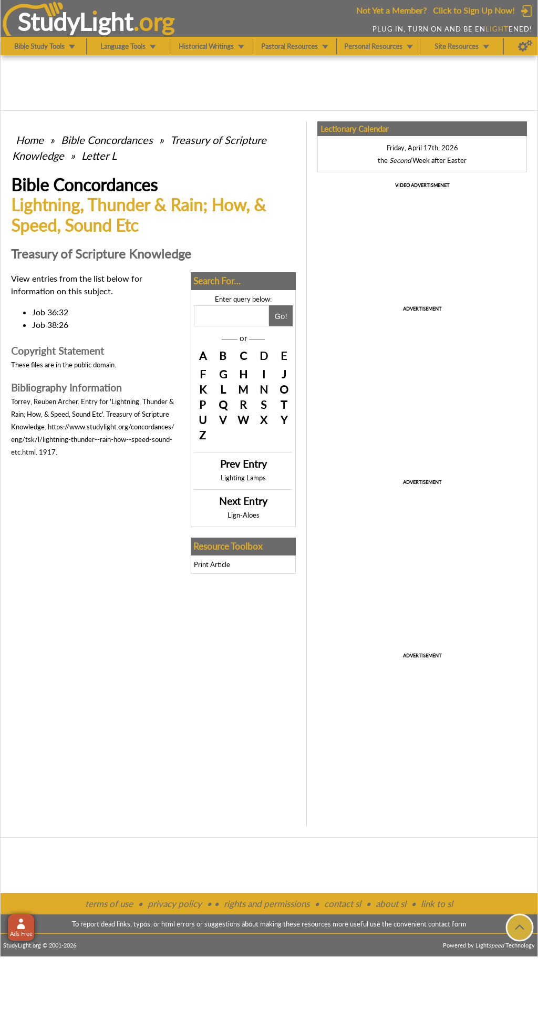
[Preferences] (525, 46)
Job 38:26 (50, 325)
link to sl (437, 903)
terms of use (109, 903)
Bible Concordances (107, 139)
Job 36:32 (50, 312)
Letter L (99, 155)
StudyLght (75, 21)
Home (30, 139)
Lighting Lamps (243, 477)
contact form (447, 924)
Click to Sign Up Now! (473, 10)
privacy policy (175, 903)
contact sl (342, 903)
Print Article (212, 564)
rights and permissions (266, 903)
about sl (391, 903)
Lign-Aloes (243, 515)
